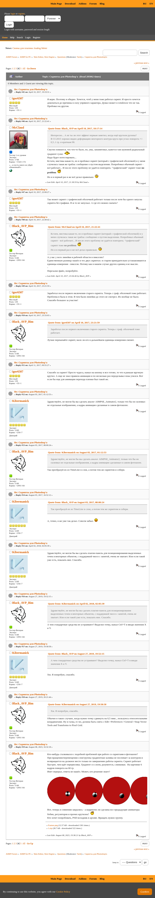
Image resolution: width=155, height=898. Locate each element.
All (23, 68)
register (21, 13)
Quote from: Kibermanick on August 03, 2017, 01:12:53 (77, 452)
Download (70, 3)
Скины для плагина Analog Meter (30, 48)
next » (146, 63)
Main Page (56, 3)
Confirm (144, 891)
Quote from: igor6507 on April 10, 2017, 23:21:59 (74, 322)
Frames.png (53, 825)
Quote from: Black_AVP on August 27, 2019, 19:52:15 (76, 653)
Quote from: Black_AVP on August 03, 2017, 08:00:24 (76, 502)
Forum (93, 3)
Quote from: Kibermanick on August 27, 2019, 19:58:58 (77, 704)
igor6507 (17, 98)
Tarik (79, 57)
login (13, 13)
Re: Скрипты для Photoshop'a (30, 89)
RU (145, 3)
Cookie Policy (63, 891)
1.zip (50, 828)
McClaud (18, 127)
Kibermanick (20, 400)
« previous (138, 63)
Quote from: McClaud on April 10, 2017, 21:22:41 (74, 227)
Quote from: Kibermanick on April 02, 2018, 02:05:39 (76, 603)
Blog (102, 3)
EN (151, 3)
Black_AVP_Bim (22, 226)
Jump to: (115, 862)
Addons (83, 3)
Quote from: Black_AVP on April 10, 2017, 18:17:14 (75, 128)
